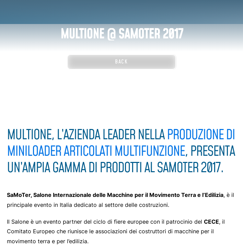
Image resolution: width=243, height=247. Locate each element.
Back (121, 62)
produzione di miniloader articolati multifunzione (121, 143)
